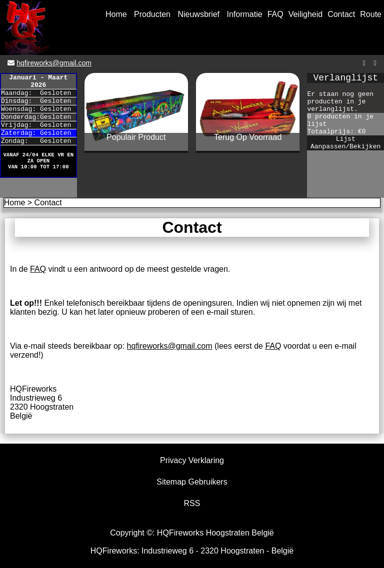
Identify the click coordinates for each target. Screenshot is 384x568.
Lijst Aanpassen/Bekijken (345, 142)
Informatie (244, 14)
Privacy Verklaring (192, 460)
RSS (192, 503)
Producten (152, 14)
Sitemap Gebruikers (191, 482)
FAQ (276, 14)
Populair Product (136, 137)
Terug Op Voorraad (248, 137)
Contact (341, 14)
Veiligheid (305, 14)
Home (116, 14)
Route (371, 14)
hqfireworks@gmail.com (54, 63)
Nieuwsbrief (199, 14)
